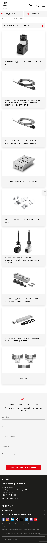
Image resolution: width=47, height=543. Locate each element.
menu (43, 5)
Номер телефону (8, 427)
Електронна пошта (9, 437)
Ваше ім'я (5, 417)
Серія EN (23, 379)
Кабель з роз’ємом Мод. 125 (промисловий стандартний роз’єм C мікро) (23, 260)
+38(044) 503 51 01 (9, 492)
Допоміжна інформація (11, 454)
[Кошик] (30, 5)
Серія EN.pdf (42, 25)
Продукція (9, 14)
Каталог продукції (6, 18)
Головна (3, 19)
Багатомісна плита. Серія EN (23, 182)
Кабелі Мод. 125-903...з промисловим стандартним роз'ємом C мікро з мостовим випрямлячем (22, 102)
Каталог (34, 14)
